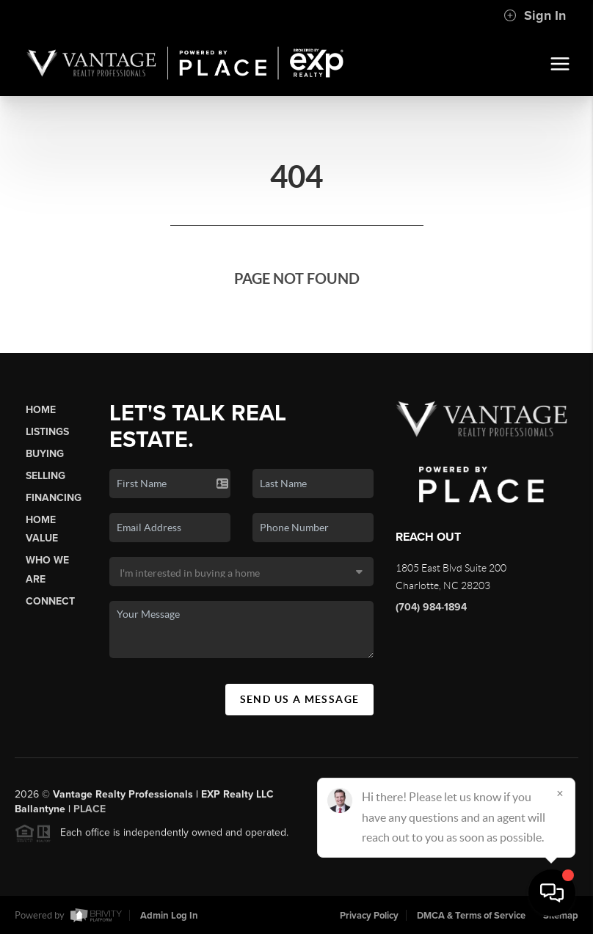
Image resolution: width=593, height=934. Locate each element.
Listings (47, 432)
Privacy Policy (369, 916)
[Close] (560, 793)
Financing (53, 498)
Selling (45, 476)
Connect (50, 601)
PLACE (89, 814)
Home (41, 410)
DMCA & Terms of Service (471, 916)
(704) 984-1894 (431, 607)
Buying (45, 454)
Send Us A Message (300, 699)
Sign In (534, 15)
